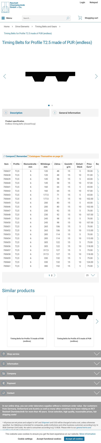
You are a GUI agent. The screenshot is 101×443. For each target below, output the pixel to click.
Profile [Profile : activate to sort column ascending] (16, 164)
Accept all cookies (74, 439)
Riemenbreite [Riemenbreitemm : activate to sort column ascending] (30, 165)
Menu (7, 17)
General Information (66, 112)
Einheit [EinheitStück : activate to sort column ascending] (79, 165)
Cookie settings (25, 439)
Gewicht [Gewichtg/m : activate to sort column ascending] (68, 165)
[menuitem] (83, 2)
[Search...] (46, 18)
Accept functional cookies (49, 439)
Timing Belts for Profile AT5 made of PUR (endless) (74, 339)
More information (87, 434)
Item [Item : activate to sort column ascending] (6, 164)
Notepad (94, 2)
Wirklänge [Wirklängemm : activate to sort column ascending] (45, 165)
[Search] (68, 18)
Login (82, 2)
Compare (8, 156)
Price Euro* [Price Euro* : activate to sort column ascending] (89, 165)
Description (13, 112)
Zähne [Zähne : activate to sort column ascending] (57, 164)
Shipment (46, 423)
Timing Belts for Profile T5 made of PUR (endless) (27, 339)
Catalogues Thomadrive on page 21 (45, 156)
